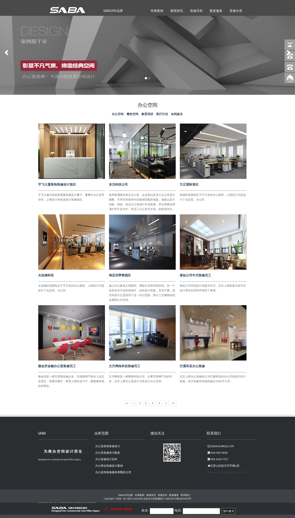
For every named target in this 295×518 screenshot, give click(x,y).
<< (126, 403)
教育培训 (147, 114)
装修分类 (236, 11)
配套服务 (216, 11)
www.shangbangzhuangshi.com (229, 472)
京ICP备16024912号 (181, 498)
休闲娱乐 (177, 114)
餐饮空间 (132, 114)
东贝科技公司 (118, 185)
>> (173, 403)
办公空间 (118, 114)
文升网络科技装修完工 (124, 366)
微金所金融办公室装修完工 (57, 366)
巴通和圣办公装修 (192, 366)
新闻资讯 (176, 11)
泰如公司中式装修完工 (195, 275)
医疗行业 (162, 114)
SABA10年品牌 (113, 11)
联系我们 (185, 495)
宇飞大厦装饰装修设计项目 (57, 185)
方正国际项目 (189, 185)
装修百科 (196, 11)
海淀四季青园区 (120, 275)
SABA (167, 498)
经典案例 (157, 11)
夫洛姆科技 (46, 275)
